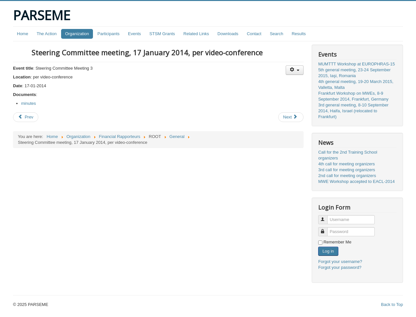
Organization (77, 33)
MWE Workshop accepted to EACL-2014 (356, 181)
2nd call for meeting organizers (347, 175)
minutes (28, 103)
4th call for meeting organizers (346, 163)
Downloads (227, 33)
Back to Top (392, 304)
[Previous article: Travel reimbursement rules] (25, 117)
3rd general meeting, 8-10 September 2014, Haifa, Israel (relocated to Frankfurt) (353, 111)
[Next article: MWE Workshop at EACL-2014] (291, 117)
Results (299, 33)
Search (276, 33)
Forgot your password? (339, 267)
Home (22, 33)
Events (134, 33)
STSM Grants (162, 33)
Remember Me (337, 242)
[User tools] (295, 70)
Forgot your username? (340, 261)
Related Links (196, 33)
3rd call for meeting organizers (346, 169)
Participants (109, 33)
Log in (328, 251)
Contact (254, 33)
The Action (47, 33)
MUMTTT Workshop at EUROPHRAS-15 (356, 64)
